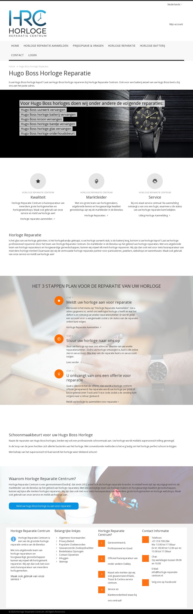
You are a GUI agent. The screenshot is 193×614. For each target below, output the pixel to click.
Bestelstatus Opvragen (71, 551)
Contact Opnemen (69, 554)
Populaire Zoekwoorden (72, 544)
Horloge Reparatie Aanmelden (82, 327)
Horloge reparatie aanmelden (36, 218)
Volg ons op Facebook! (164, 582)
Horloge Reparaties (94, 215)
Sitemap (63, 561)
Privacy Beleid (66, 541)
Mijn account (176, 24)
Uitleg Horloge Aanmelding (153, 215)
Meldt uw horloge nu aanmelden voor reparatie (91, 401)
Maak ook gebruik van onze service (27, 577)
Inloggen (63, 558)
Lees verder (72, 362)
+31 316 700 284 (160, 541)
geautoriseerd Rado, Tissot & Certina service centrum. (121, 579)
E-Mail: (155, 568)
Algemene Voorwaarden (72, 537)
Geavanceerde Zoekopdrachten (76, 548)
